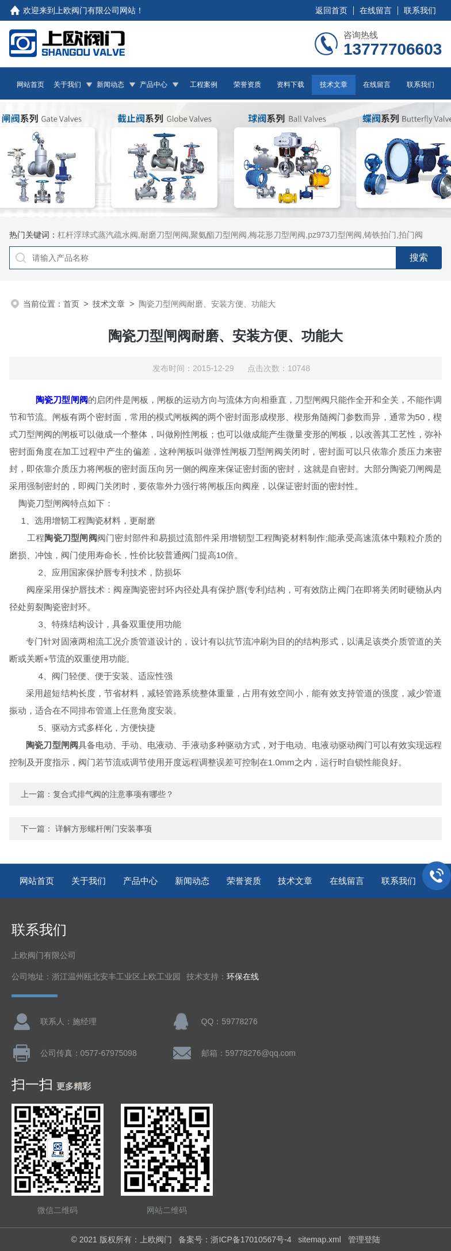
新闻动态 (110, 85)
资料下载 (290, 85)
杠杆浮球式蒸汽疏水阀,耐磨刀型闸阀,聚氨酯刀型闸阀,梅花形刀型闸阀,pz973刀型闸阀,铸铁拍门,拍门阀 (240, 234)
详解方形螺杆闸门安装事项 (103, 828)
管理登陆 (364, 1239)
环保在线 (243, 976)
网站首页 (30, 85)
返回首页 (331, 10)
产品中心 (153, 85)
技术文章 (333, 85)
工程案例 (203, 85)
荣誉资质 (247, 85)
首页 (71, 303)
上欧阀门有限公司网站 (95, 10)
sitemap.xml (319, 1239)
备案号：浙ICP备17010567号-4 (234, 1239)
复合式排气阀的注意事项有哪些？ (113, 794)
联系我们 (420, 10)
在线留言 (376, 10)
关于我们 (67, 85)
